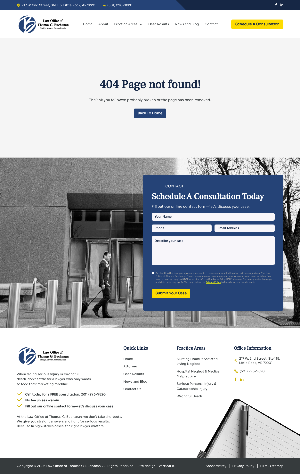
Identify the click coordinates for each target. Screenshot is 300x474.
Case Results (158, 24)
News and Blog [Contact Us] (135, 382)
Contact (211, 24)
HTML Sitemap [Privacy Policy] (271, 466)
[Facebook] (276, 5)
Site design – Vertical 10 (156, 466)
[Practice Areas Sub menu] (140, 24)
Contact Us (132, 389)
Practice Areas (125, 24)
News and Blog (187, 24)
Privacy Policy (213, 282)
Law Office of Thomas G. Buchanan (73, 466)
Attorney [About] (130, 366)
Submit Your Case (171, 293)
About (103, 24)
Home (88, 24)
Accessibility (216, 466)
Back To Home (150, 113)
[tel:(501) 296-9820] (117, 5)
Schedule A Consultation (257, 24)
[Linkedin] (281, 5)
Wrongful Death (189, 396)
